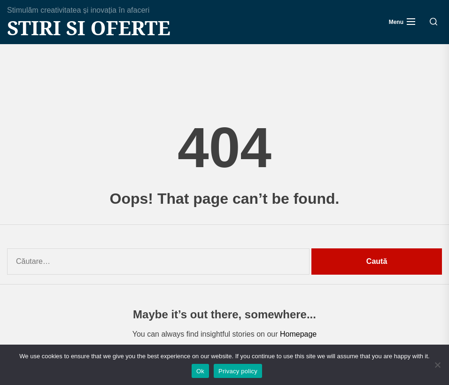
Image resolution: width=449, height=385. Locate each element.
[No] (437, 365)
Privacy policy (237, 371)
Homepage (298, 334)
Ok (200, 371)
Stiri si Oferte (88, 27)
